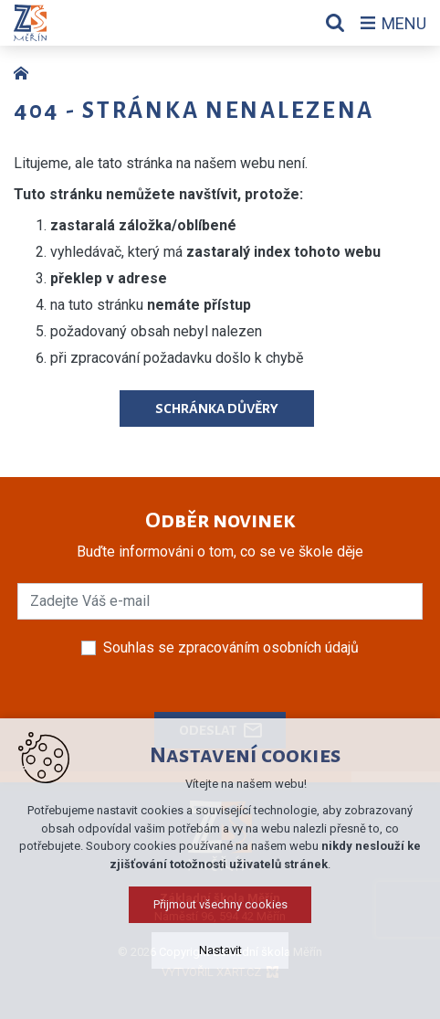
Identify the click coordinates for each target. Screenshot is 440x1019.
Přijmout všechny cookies (220, 904)
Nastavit (220, 950)
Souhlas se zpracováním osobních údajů (231, 647)
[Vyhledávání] (335, 23)
